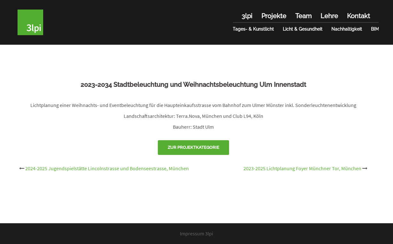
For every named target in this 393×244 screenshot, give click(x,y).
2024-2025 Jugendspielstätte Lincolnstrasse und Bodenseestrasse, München (107, 168)
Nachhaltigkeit (346, 29)
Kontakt (358, 16)
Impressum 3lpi (196, 233)
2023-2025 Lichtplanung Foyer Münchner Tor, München (302, 168)
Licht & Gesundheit (302, 29)
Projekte (273, 16)
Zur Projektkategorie (193, 147)
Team (303, 16)
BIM (375, 29)
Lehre (329, 16)
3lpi (247, 16)
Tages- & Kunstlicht (253, 29)
